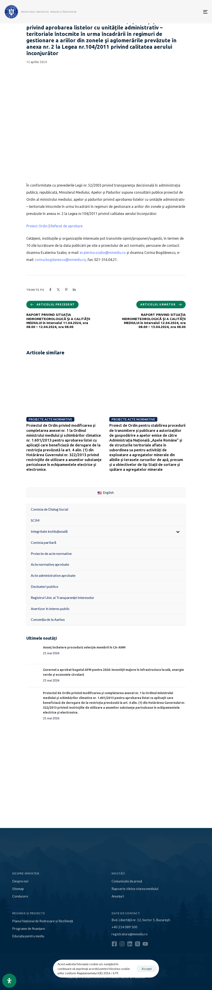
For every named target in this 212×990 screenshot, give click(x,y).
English (106, 492)
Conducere (20, 896)
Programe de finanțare (28, 928)
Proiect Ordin (37, 226)
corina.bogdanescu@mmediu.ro (60, 260)
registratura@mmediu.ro (130, 934)
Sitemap (18, 889)
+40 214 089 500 (124, 927)
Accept (147, 969)
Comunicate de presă (127, 881)
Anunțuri (118, 896)
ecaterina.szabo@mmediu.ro (103, 253)
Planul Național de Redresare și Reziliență (42, 921)
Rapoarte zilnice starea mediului (135, 889)
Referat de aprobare (66, 226)
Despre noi (20, 881)
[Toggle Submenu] (178, 531)
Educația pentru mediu (28, 936)
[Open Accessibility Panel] (9, 981)
